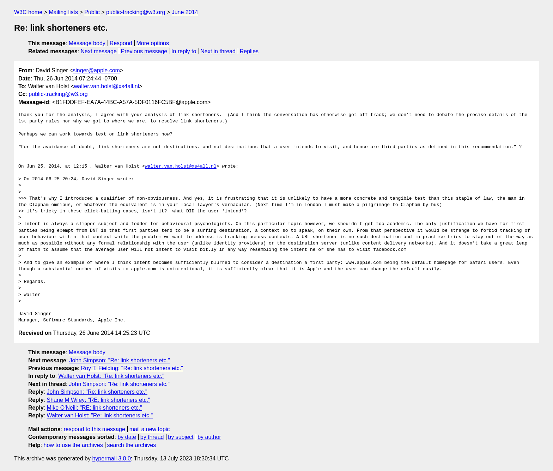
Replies (249, 51)
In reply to (183, 51)
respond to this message (94, 429)
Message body (87, 43)
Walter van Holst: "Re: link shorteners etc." (111, 376)
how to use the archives (73, 445)
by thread (152, 437)
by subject (180, 437)
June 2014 (185, 12)
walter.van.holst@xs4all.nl (106, 86)
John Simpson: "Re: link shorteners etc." (119, 360)
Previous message (144, 51)
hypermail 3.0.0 (111, 458)
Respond (121, 43)
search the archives (131, 445)
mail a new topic (149, 429)
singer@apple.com (96, 70)
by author (209, 437)
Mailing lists (63, 12)
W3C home (28, 12)
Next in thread (218, 51)
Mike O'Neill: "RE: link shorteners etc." (94, 408)
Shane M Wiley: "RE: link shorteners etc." (98, 400)
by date (126, 437)
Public (92, 12)
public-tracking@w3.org (135, 12)
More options (152, 43)
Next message (99, 51)
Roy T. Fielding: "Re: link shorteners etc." (132, 368)
